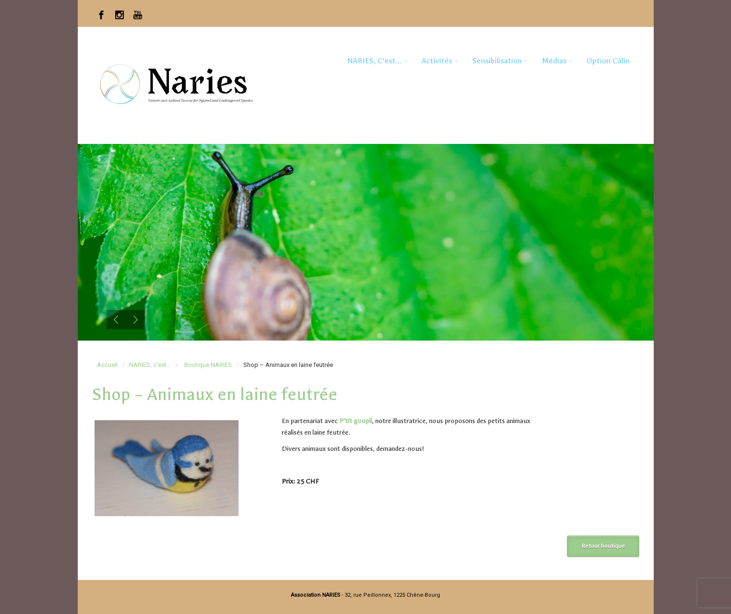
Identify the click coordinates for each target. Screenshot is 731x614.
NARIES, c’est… (374, 60)
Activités (436, 60)
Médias (554, 60)
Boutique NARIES (208, 364)
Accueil (107, 364)
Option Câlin (608, 60)
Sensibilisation (497, 60)
